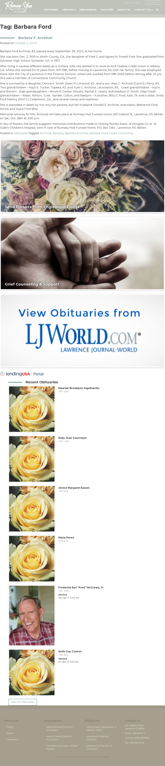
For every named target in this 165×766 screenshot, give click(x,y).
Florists (10, 726)
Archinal (45, 133)
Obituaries (51, 9)
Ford (112, 133)
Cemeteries (12, 739)
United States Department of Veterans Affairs (101, 728)
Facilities (107, 9)
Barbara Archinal (76, 133)
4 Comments (124, 133)
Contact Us (142, 9)
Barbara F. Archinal (35, 38)
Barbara (58, 133)
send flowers (152, 3)
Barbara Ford (99, 133)
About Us (124, 9)
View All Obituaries (22, 702)
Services (68, 9)
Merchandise (88, 9)
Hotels (9, 733)
